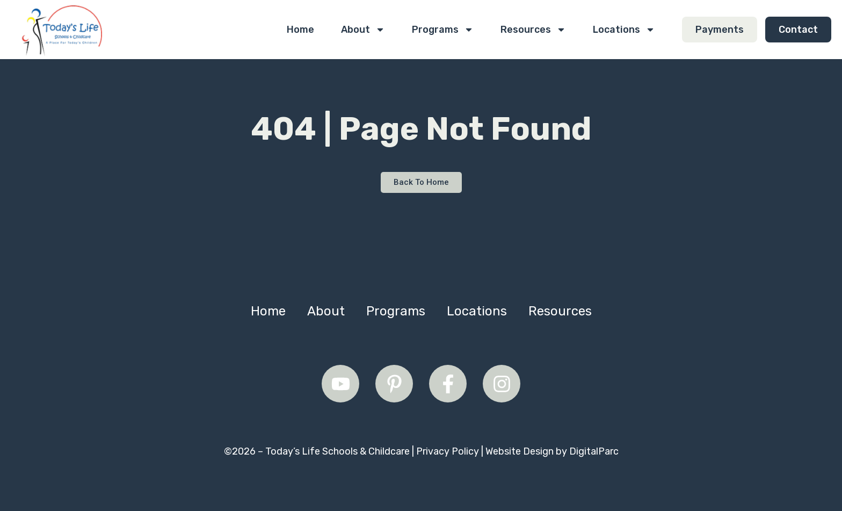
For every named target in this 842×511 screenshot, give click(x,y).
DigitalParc (594, 451)
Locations (624, 29)
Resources (533, 29)
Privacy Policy (447, 451)
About (363, 29)
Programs (443, 29)
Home (300, 29)
